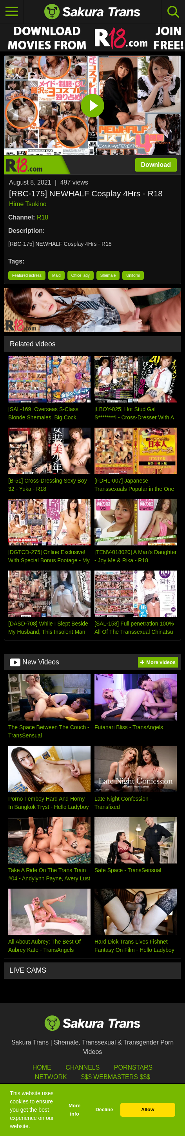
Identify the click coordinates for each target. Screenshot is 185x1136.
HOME (42, 1067)
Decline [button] (104, 1109)
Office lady (80, 275)
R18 (42, 217)
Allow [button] (147, 1109)
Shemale (108, 275)
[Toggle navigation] (12, 12)
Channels (82, 1067)
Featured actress (27, 275)
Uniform (133, 275)
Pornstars (133, 1067)
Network (51, 1077)
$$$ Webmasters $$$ (115, 1077)
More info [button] (74, 1110)
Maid (56, 275)
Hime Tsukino (28, 204)
